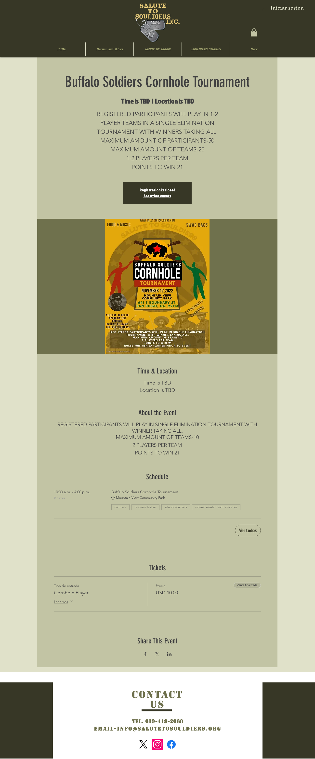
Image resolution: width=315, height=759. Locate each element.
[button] (253, 32)
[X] (143, 744)
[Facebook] (171, 744)
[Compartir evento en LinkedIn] (169, 654)
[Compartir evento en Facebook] (145, 654)
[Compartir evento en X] (157, 654)
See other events (157, 196)
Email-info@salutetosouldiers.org (157, 729)
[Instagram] (157, 744)
